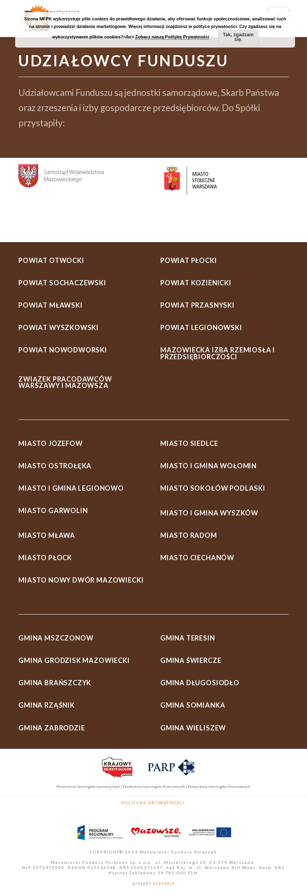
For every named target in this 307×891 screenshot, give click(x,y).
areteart (163, 883)
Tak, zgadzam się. (238, 37)
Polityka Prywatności (153, 802)
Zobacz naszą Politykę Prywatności (172, 36)
